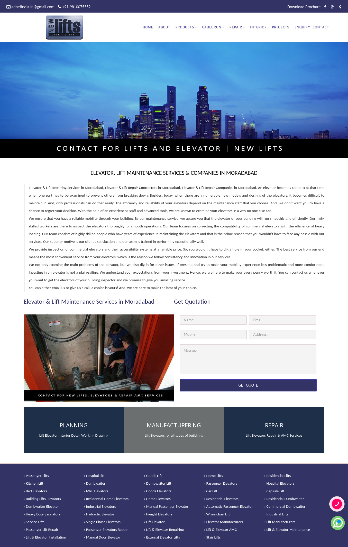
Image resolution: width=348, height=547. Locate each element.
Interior (258, 27)
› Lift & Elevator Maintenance (287, 529)
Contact (321, 27)
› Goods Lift (153, 475)
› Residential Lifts (277, 475)
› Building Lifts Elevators (42, 498)
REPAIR (236, 27)
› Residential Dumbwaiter (284, 498)
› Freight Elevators (158, 514)
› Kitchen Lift (33, 483)
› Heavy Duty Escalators (42, 514)
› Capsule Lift (274, 491)
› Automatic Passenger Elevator (228, 506)
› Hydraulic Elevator (99, 514)
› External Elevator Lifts (162, 537)
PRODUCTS (185, 27)
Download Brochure (303, 6)
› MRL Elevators (96, 491)
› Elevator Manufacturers (223, 522)
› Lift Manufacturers (279, 522)
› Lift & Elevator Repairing (164, 529)
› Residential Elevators (221, 498)
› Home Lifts (213, 475)
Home (148, 27)
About (164, 27)
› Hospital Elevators (279, 483)
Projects (280, 27)
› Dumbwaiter (94, 483)
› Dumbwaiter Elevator (41, 506)
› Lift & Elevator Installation (45, 537)
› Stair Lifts (212, 537)
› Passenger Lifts (36, 475)
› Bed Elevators (35, 491)
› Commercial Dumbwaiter (284, 506)
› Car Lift (210, 491)
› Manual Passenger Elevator (166, 506)
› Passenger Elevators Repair (106, 529)
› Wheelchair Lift (217, 514)
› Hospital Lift (94, 475)
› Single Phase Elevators (102, 522)
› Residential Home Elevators (106, 498)
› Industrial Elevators (100, 506)
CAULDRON (212, 27)
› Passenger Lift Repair (41, 529)
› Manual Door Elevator (102, 537)
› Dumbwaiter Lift (157, 483)
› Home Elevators (157, 498)
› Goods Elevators (157, 491)
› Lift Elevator (154, 522)
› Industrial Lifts (276, 514)
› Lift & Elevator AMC (220, 529)
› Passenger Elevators (220, 483)
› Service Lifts (34, 522)
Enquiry (302, 27)
